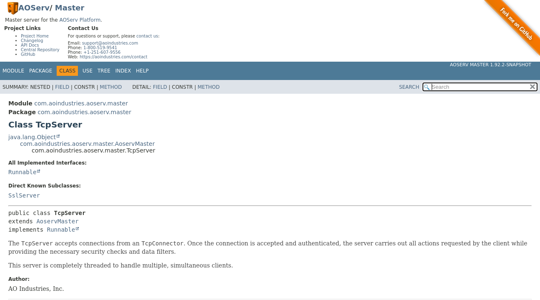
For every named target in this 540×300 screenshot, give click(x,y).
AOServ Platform (79, 20)
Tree (104, 71)
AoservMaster (57, 221)
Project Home (35, 36)
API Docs (30, 45)
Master (69, 7)
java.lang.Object (32, 137)
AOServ (34, 7)
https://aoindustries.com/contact (114, 57)
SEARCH (409, 87)
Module (13, 71)
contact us (147, 36)
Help (142, 71)
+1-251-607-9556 (101, 52)
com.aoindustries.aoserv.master (81, 103)
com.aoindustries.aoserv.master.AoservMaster (87, 143)
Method (111, 87)
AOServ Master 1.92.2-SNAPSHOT (490, 65)
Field (62, 87)
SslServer (24, 195)
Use (87, 71)
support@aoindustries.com (110, 43)
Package (40, 71)
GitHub (28, 54)
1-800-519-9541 (100, 47)
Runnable (22, 172)
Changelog (32, 40)
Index (123, 71)
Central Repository (40, 50)
